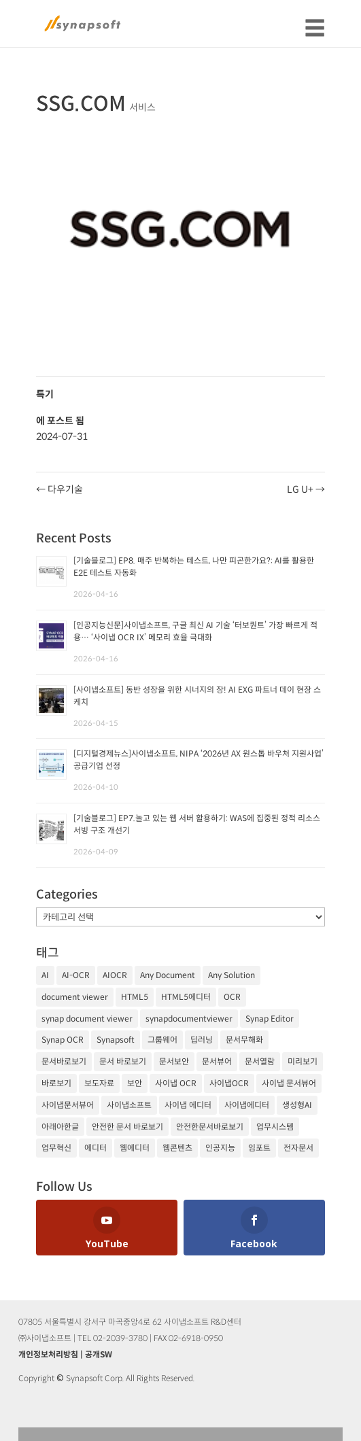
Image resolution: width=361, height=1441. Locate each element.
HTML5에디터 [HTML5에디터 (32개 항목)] (186, 997)
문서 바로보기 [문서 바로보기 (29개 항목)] (122, 1061)
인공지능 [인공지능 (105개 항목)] (220, 1148)
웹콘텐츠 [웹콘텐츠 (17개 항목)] (177, 1148)
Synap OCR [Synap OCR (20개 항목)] (62, 1040)
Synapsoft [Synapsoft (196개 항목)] (116, 1040)
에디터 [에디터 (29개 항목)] (95, 1148)
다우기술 (59, 489)
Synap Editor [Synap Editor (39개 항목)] (269, 1018)
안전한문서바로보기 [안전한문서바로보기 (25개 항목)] (209, 1127)
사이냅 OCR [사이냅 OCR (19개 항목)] (175, 1083)
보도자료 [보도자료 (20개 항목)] (99, 1083)
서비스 (142, 107)
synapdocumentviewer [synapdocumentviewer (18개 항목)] (189, 1018)
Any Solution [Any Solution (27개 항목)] (231, 975)
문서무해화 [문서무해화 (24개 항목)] (244, 1040)
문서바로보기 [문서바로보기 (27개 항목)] (63, 1061)
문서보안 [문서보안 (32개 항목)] (174, 1061)
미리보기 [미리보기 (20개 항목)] (302, 1061)
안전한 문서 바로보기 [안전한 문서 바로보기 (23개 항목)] (127, 1127)
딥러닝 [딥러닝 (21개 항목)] (201, 1040)
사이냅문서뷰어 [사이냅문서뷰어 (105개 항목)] (67, 1105)
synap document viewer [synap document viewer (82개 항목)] (87, 1018)
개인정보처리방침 (48, 1354)
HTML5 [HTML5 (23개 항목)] (134, 997)
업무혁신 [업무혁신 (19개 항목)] (56, 1148)
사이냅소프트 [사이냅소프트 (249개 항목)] (129, 1105)
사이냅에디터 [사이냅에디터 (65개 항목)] (246, 1105)
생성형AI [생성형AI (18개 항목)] (297, 1105)
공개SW (98, 1354)
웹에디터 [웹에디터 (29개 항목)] (135, 1148)
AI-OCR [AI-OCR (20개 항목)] (76, 975)
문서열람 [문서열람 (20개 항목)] (260, 1061)
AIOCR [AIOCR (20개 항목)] (115, 975)
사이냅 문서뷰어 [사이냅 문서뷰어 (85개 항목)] (289, 1083)
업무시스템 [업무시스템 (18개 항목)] (275, 1127)
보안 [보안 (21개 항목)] (134, 1083)
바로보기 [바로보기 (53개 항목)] (56, 1083)
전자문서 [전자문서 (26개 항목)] (298, 1148)
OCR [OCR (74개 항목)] (232, 997)
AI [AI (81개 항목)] (45, 975)
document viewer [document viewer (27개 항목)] (74, 997)
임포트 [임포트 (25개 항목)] (259, 1148)
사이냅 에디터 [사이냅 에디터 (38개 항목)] (188, 1105)
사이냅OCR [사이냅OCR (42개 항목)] (229, 1083)
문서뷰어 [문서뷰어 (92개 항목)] (217, 1061)
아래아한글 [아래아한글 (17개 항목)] (60, 1127)
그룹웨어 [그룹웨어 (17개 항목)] (162, 1040)
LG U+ (306, 489)
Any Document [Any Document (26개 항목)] (167, 975)
